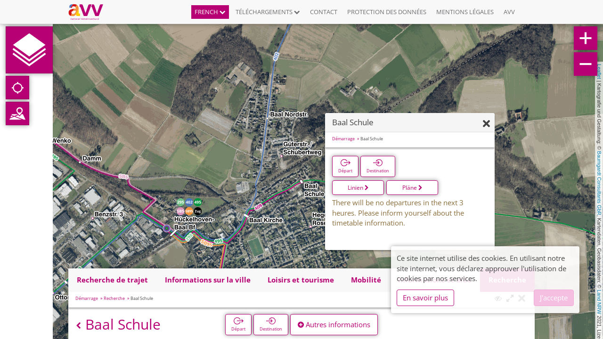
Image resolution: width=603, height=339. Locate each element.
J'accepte (554, 297)
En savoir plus (425, 297)
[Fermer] (486, 124)
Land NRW (599, 302)
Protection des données (386, 12)
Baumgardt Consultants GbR (599, 183)
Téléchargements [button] (268, 12)
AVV (509, 12)
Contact (323, 12)
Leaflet (599, 71)
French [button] (210, 12)
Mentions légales (465, 12)
